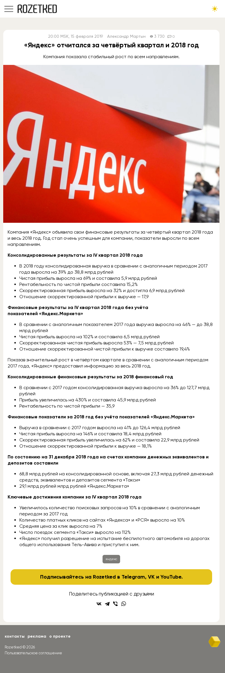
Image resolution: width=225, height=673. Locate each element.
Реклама (37, 636)
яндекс (111, 559)
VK (151, 577)
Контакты (15, 636)
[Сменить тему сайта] (215, 9)
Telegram (133, 577)
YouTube (171, 577)
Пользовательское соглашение (33, 653)
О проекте (60, 636)
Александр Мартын (126, 36)
